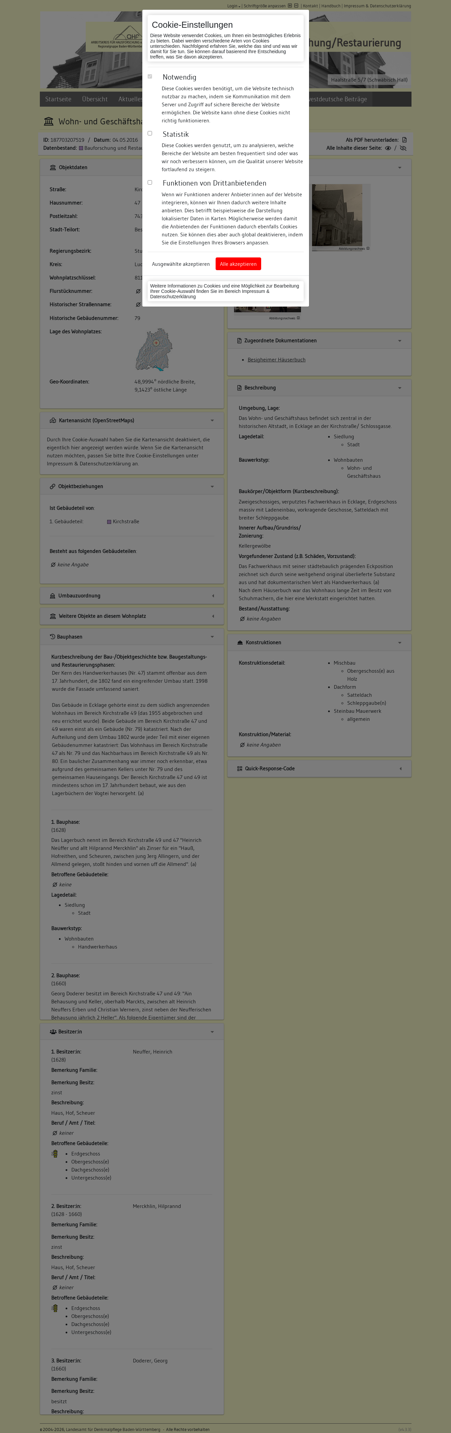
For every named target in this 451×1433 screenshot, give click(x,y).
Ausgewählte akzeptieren (181, 263)
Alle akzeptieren (238, 263)
